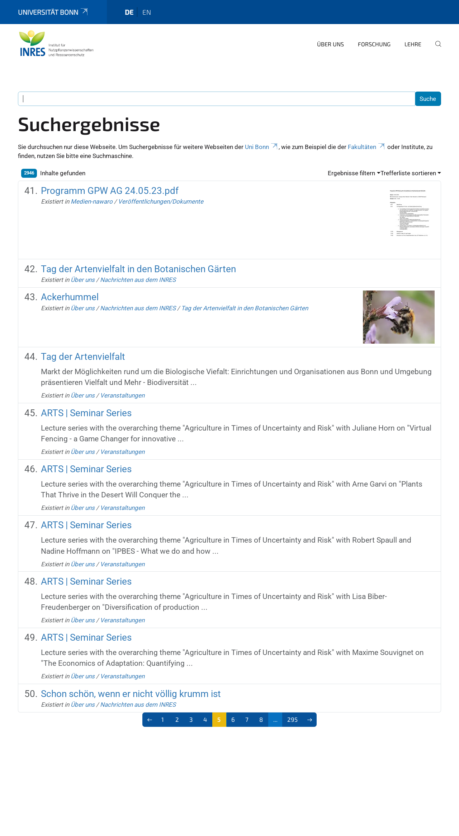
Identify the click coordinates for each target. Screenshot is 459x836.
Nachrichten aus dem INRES (138, 279)
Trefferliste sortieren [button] (408, 173)
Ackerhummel (70, 297)
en (146, 12)
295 (292, 719)
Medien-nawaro (92, 201)
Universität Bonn (53, 12)
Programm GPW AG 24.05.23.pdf (110, 190)
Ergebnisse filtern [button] (351, 173)
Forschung (374, 44)
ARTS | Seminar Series (86, 413)
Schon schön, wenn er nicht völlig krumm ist (131, 693)
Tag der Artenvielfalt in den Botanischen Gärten (138, 269)
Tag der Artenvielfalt (83, 356)
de (129, 12)
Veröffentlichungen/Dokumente (160, 201)
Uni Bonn (262, 146)
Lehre (412, 44)
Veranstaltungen (122, 395)
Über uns (330, 44)
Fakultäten (367, 146)
